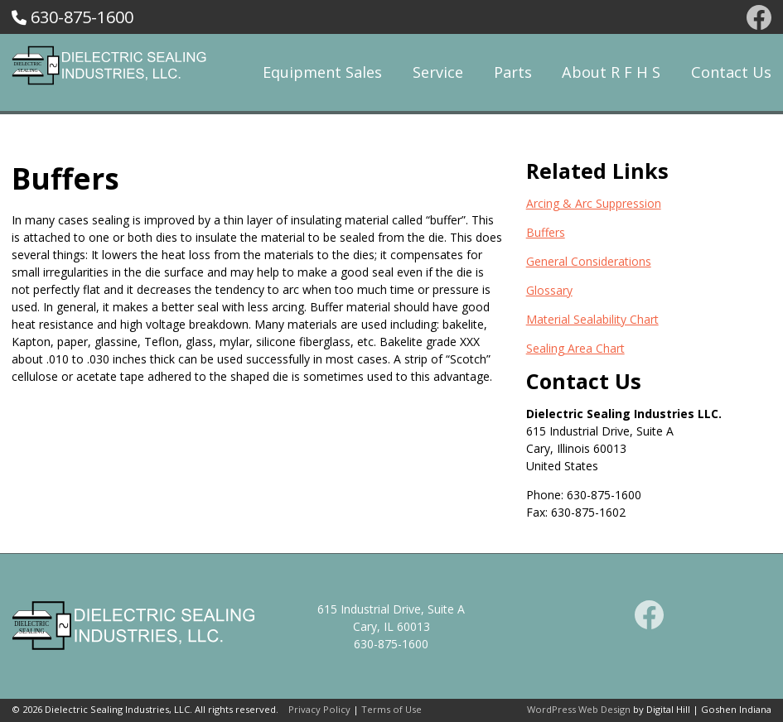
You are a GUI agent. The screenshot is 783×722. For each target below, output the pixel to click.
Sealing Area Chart (575, 348)
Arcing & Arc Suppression (593, 203)
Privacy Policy (319, 709)
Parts (513, 72)
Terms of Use (391, 709)
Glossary (549, 290)
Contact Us (731, 72)
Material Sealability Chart (592, 319)
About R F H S (611, 72)
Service (438, 72)
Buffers (545, 232)
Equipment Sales (322, 72)
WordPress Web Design (579, 709)
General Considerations (588, 261)
